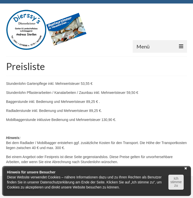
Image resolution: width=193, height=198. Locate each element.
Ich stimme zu (176, 181)
